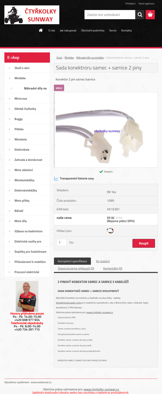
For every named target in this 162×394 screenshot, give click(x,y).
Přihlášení (130, 3)
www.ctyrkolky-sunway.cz (99, 312)
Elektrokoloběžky (26, 190)
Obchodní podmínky (92, 30)
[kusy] (62, 242)
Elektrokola (22, 149)
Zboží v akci (22, 68)
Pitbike (19, 129)
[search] (139, 14)
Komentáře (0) (112, 268)
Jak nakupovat (68, 30)
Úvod (59, 58)
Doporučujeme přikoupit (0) (76, 268)
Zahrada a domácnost (28, 159)
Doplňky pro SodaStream (31, 251)
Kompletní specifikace (72, 261)
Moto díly (21, 221)
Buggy (19, 119)
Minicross (21, 98)
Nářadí (19, 211)
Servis (112, 30)
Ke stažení (103, 261)
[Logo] (31, 15)
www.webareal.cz (41, 382)
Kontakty (126, 30)
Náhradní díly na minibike (35, 89)
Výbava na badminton (29, 231)
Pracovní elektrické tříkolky (27, 273)
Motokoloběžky (25, 180)
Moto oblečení (24, 170)
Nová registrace (146, 3)
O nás (51, 30)
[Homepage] (41, 30)
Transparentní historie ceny (74, 178)
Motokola (21, 139)
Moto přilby (22, 200)
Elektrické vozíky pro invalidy (28, 242)
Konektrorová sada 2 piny (68, 303)
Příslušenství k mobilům (30, 262)
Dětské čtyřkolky (25, 108)
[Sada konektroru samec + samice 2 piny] (106, 93)
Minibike (20, 78)
